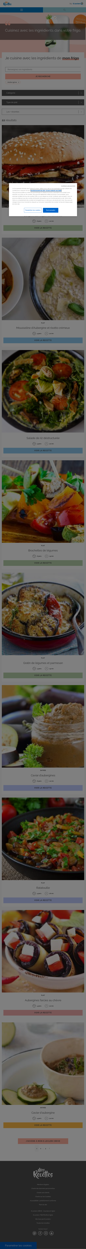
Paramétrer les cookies (33, 210)
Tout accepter (50, 210)
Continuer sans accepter (68, 185)
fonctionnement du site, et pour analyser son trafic (46, 190)
